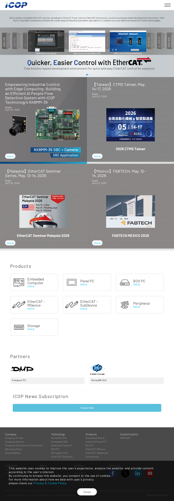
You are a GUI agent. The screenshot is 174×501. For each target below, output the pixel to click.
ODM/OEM (125, 437)
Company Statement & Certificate (24, 445)
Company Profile (14, 437)
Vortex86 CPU (59, 437)
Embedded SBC (59, 441)
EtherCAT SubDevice (97, 452)
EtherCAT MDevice (95, 449)
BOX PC (55, 449)
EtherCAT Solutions (62, 456)
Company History (14, 441)
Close (87, 492)
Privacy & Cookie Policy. (50, 483)
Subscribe (87, 408)
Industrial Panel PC (61, 445)
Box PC (90, 445)
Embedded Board (95, 437)
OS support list (59, 452)
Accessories (92, 456)
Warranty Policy (13, 449)
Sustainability (12, 452)
